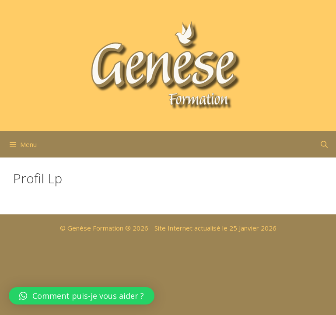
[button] (81, 295)
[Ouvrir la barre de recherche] (324, 144)
